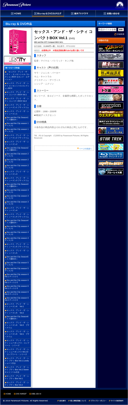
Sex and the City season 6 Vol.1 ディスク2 (17, 281)
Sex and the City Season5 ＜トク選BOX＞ (16, 258)
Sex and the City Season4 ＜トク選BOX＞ (16, 221)
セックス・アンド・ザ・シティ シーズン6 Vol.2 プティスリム (17, 325)
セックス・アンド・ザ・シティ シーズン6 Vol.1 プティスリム (17, 333)
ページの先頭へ (85, 149)
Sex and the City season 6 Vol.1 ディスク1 (17, 275)
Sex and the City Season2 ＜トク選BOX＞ (16, 149)
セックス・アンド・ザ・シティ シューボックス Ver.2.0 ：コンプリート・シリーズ (17, 351)
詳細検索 (120, 34)
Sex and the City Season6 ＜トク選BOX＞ (16, 317)
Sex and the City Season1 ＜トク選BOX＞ (16, 118)
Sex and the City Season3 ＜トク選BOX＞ (16, 185)
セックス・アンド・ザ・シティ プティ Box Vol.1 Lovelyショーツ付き (17, 360)
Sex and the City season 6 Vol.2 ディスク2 (17, 299)
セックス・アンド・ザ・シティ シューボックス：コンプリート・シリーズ (17, 342)
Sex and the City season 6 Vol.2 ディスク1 (17, 293)
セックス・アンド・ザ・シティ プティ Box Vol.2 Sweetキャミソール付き (17, 369)
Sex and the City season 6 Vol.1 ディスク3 (17, 287)
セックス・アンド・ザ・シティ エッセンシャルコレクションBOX (17, 85)
